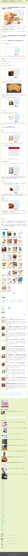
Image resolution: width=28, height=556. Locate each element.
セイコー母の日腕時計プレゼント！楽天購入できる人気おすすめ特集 (16, 354)
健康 (2, 517)
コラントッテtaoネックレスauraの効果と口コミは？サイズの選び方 (16, 468)
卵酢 (2, 518)
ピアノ (2, 512)
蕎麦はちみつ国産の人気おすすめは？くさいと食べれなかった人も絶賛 (16, 445)
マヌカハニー (3, 516)
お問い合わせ (14, 553)
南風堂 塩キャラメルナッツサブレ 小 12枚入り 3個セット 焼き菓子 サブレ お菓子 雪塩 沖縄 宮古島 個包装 (20, 283)
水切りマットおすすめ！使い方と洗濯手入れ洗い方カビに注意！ (15, 439)
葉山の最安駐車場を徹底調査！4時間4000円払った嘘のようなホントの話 (16, 462)
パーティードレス (4, 511)
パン (2, 510)
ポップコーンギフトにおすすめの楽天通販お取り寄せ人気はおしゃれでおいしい (5, 301)
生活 (2, 529)
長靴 (2, 531)
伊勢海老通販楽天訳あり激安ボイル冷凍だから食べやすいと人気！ (16, 456)
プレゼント (24, 10)
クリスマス (3, 497)
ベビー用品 (3, 515)
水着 (2, 528)
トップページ (10, 553)
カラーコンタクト (4, 495)
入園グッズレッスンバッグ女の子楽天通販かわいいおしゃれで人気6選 (11, 395)
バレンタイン (21, 10)
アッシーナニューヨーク (5, 493)
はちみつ (3, 491)
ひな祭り (3, 492)
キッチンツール (4, 496)
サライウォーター (4, 500)
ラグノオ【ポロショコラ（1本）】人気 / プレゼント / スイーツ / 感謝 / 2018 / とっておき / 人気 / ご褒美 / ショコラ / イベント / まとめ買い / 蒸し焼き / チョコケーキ (17, 188)
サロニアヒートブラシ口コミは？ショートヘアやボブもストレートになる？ (10, 546)
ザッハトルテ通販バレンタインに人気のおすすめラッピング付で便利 (21, 301)
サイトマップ (17, 553)
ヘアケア (3, 514)
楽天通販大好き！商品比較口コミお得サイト (13, 1)
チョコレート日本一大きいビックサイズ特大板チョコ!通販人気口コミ (13, 301)
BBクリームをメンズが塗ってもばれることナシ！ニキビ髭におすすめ (10, 535)
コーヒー (3, 499)
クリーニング (3, 498)
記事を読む (7, 331)
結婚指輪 (3, 530)
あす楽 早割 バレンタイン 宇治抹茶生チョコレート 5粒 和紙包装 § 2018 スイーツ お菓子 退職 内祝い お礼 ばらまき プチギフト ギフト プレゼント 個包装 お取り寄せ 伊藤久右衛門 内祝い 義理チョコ (17, 205)
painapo (25, 314)
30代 (2, 482)
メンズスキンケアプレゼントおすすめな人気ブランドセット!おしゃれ (16, 433)
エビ (2, 494)
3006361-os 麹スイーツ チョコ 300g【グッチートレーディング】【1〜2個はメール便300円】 (9, 252)
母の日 (2, 527)
